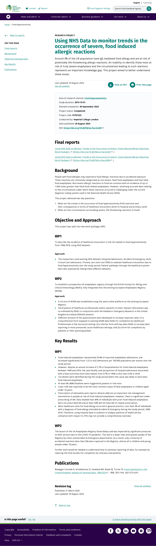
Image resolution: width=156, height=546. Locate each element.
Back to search (17, 35)
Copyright (9, 529)
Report (44, 8)
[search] (149, 8)
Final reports (11, 48)
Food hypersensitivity (95, 98)
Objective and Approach (16, 59)
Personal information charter (28, 535)
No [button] (34, 519)
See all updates (62, 86)
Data (7, 540)
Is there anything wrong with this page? (132, 519)
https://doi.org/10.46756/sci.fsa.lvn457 (84, 128)
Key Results (10, 64)
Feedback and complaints (58, 535)
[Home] (8, 16)
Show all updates (142, 486)
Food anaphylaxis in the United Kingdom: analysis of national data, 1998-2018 (101, 471)
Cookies (78, 535)
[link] (147, 2)
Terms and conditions (69, 529)
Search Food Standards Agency (128, 8)
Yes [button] (29, 519)
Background (10, 53)
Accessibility (23, 529)
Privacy (8, 535)
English (136, 2)
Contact (32, 8)
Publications (11, 69)
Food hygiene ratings (98, 8)
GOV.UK (18, 541)
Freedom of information (44, 529)
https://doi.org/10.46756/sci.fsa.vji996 (93, 160)
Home (7, 24)
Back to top (64, 505)
